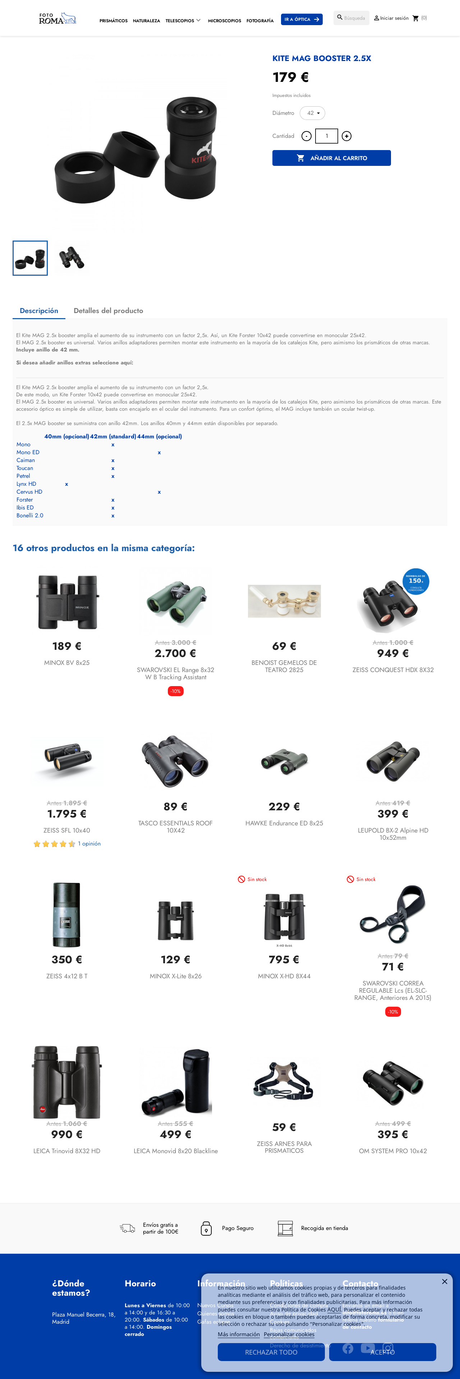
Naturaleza (146, 21)
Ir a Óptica (297, 19)
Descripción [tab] (39, 311)
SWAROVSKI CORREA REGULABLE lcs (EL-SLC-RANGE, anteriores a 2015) (393, 990)
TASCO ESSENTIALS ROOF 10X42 (175, 827)
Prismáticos (114, 21)
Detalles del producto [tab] (108, 311)
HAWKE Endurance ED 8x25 (284, 823)
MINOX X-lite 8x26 (176, 976)
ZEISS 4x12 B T (66, 976)
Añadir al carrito (331, 158)
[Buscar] (351, 18)
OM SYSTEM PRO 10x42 (393, 1151)
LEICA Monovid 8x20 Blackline (176, 1151)
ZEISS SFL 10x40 (66, 830)
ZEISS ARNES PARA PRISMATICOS (284, 1147)
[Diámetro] (312, 113)
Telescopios (180, 21)
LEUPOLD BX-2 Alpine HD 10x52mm (393, 834)
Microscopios (224, 21)
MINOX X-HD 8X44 (284, 976)
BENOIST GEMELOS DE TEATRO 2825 (284, 666)
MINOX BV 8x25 (66, 662)
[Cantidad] (326, 136)
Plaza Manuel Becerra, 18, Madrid (84, 1318)
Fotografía (260, 21)
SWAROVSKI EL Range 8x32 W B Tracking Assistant (175, 673)
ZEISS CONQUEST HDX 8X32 (393, 670)
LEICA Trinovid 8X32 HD (66, 1151)
